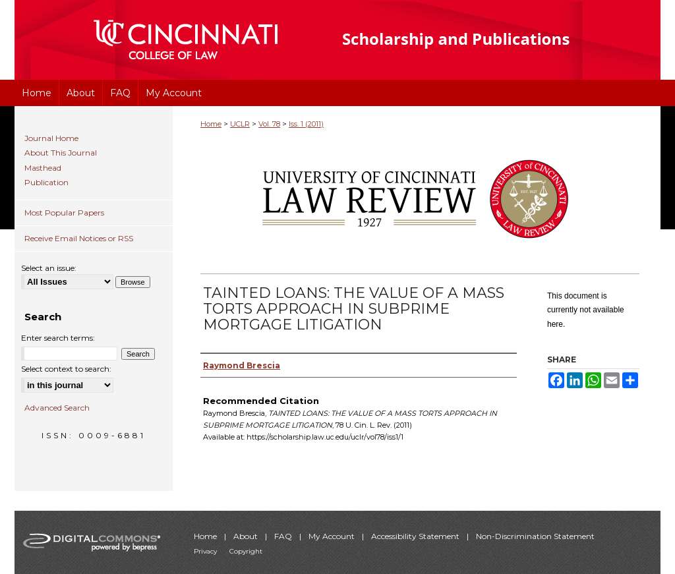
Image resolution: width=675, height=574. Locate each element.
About (246, 536)
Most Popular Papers (64, 212)
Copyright (245, 551)
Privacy (206, 551)
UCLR (240, 124)
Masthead (42, 168)
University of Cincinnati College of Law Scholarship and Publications (479, 40)
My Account (332, 536)
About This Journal (60, 153)
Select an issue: (48, 268)
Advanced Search (57, 408)
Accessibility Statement (416, 536)
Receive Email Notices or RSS (78, 238)
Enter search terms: (58, 338)
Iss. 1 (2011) (306, 124)
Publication (46, 182)
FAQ (284, 536)
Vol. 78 (269, 124)
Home (210, 124)
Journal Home (51, 138)
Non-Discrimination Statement (535, 536)
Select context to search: (66, 369)
